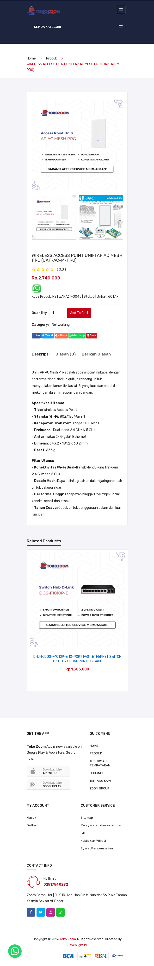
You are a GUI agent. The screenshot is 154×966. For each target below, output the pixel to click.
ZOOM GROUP (100, 788)
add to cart (79, 313)
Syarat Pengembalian (97, 848)
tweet (47, 335)
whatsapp (77, 335)
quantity (39, 313)
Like (36, 335)
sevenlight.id (77, 945)
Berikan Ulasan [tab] (96, 354)
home (31, 58)
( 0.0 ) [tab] (61, 269)
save (91, 335)
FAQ (83, 833)
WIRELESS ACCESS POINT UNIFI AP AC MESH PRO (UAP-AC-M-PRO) (77, 258)
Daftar (31, 825)
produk (51, 58)
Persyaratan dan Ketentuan (101, 825)
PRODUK (96, 753)
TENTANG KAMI (100, 780)
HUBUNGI (96, 773)
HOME (94, 745)
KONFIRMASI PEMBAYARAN (100, 763)
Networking (61, 325)
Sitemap (87, 817)
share (61, 335)
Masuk (31, 817)
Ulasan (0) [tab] (65, 354)
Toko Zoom (68, 939)
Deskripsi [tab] (40, 354)
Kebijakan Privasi (93, 840)
